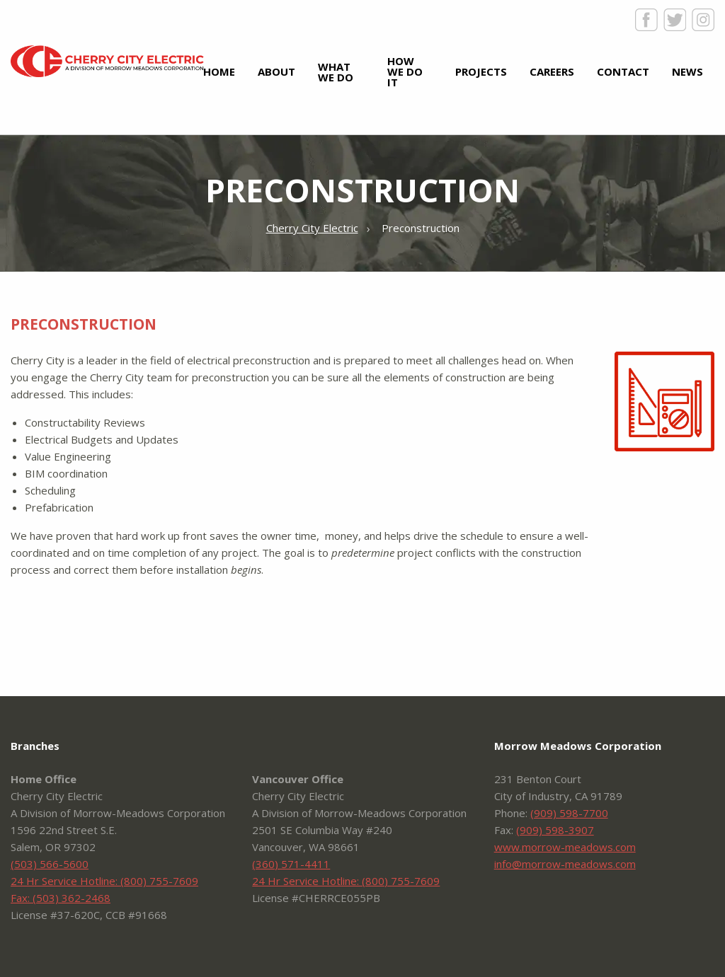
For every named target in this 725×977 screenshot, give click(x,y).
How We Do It (405, 71)
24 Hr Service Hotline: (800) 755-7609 (104, 881)
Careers (552, 71)
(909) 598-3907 (555, 830)
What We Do (335, 71)
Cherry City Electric (107, 61)
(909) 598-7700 (569, 813)
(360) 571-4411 (291, 864)
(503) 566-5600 (50, 864)
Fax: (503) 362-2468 (60, 898)
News (687, 71)
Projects (481, 71)
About (276, 71)
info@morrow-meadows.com (565, 864)
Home (219, 71)
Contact (623, 71)
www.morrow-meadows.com (565, 847)
